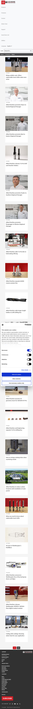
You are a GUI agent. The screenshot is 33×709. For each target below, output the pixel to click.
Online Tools (4, 24)
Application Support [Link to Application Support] (5, 654)
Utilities (3, 40)
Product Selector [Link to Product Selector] (5, 670)
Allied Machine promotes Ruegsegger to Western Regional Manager (15, 224)
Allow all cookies (16, 374)
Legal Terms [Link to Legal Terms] (4, 685)
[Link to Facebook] (10, 703)
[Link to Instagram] (12, 703)
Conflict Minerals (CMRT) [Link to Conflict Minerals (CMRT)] (6, 679)
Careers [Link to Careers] (3, 677)
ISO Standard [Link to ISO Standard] (4, 683)
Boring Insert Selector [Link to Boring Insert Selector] (6, 665)
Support (3, 29)
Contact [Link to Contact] (3, 659)
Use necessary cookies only (16, 383)
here (6, 344)
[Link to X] (19, 703)
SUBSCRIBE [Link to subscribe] (7, 698)
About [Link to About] (3, 676)
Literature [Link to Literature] (3, 694)
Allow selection (16, 378)
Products (3, 7)
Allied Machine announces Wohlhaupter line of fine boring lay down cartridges (16, 577)
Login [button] (2, 50)
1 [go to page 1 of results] (14, 647)
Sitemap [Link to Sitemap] (3, 689)
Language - (6, 46)
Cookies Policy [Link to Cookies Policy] (4, 680)
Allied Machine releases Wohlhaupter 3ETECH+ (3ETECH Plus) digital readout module (15, 606)
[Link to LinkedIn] (17, 703)
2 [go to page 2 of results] (18, 647)
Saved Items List (5, 35)
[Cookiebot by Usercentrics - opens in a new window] (24, 325)
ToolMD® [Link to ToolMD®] (3, 671)
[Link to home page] (10, 2)
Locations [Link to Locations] (3, 686)
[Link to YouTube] (15, 703)
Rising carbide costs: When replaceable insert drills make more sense (16, 77)
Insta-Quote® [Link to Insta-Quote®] (4, 668)
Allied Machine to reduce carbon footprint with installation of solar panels (16, 488)
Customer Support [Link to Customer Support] (5, 657)
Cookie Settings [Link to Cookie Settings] (4, 682)
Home (2, 54)
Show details (24, 370)
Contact (3, 18)
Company (3, 13)
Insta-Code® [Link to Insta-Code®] (4, 667)
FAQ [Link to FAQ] (2, 661)
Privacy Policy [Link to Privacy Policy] (4, 688)
